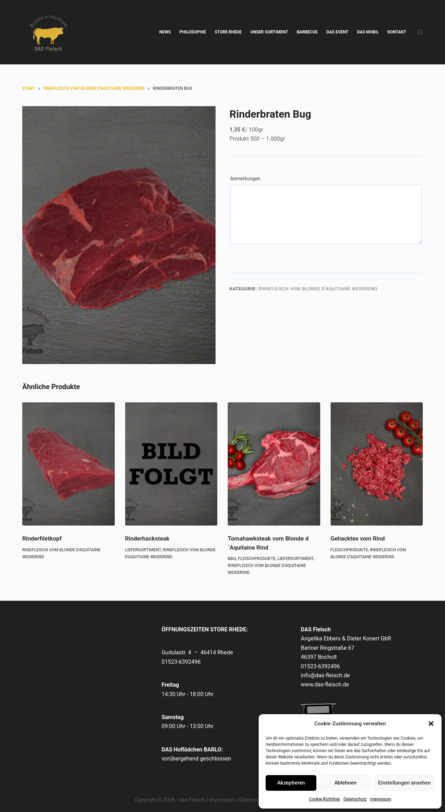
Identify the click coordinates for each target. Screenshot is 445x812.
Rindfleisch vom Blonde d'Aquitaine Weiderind (318, 288)
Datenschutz (355, 799)
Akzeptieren (291, 783)
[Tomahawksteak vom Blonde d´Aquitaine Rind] (274, 464)
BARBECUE (307, 32)
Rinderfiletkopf (42, 538)
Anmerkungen (245, 178)
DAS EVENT (337, 32)
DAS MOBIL (368, 32)
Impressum (380, 799)
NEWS (165, 32)
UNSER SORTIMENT (269, 32)
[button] (431, 723)
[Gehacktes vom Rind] (377, 464)
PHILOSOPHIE (192, 32)
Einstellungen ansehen (404, 783)
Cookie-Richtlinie (324, 799)
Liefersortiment (143, 549)
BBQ (232, 558)
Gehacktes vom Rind (358, 538)
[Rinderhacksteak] (171, 464)
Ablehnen (345, 783)
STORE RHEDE (228, 32)
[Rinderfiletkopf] (68, 464)
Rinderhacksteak (147, 538)
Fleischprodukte (256, 558)
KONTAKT (397, 32)
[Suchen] (420, 32)
